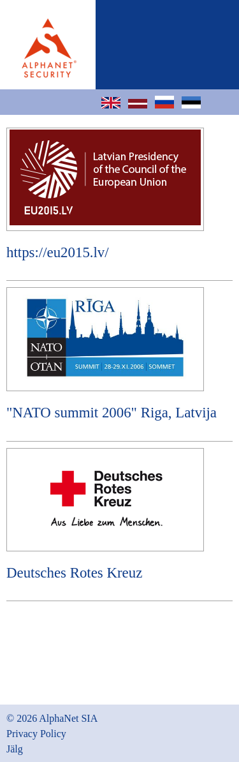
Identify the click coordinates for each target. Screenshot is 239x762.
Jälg (14, 748)
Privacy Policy (36, 733)
